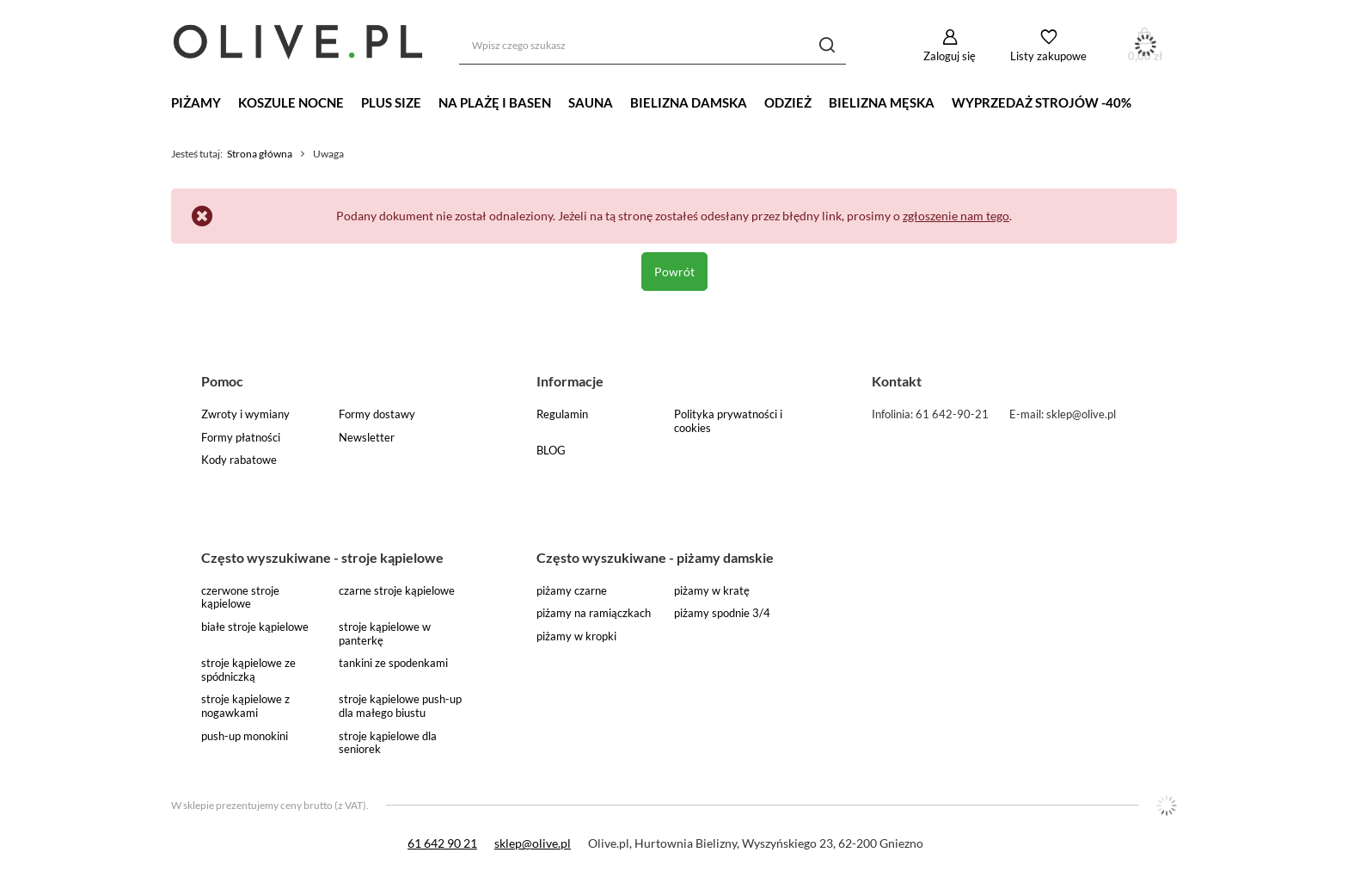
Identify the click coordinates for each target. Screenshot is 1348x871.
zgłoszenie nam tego (956, 215)
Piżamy (196, 102)
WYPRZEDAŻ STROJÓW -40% (1041, 102)
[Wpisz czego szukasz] (652, 45)
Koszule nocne (291, 102)
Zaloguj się (949, 56)
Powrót (674, 271)
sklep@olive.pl (532, 843)
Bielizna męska (881, 102)
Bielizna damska (688, 102)
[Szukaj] (826, 45)
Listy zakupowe (1048, 56)
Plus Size (391, 102)
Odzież (788, 102)
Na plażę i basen (494, 102)
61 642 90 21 (442, 843)
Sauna (590, 102)
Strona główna (259, 153)
